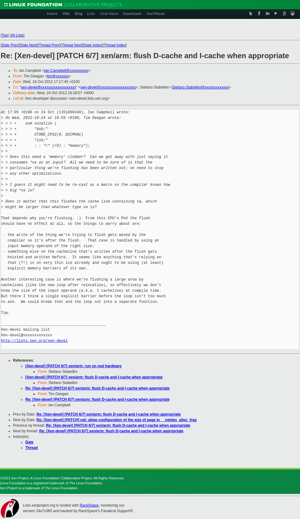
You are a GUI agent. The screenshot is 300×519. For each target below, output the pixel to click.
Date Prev (10, 45)
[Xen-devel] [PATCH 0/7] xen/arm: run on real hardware (73, 366)
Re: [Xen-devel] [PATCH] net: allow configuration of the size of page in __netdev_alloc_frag (116, 420)
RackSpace (88, 505)
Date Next (28, 45)
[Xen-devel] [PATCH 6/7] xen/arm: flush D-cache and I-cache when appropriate (94, 377)
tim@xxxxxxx (58, 76)
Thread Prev (49, 45)
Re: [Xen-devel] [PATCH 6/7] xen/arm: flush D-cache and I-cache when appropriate (97, 388)
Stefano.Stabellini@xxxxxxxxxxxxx (200, 87)
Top (4, 35)
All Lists (17, 35)
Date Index (93, 45)
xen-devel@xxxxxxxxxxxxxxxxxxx (48, 87)
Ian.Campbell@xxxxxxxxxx (66, 70)
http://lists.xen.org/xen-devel (34, 340)
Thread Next (71, 45)
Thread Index (115, 45)
